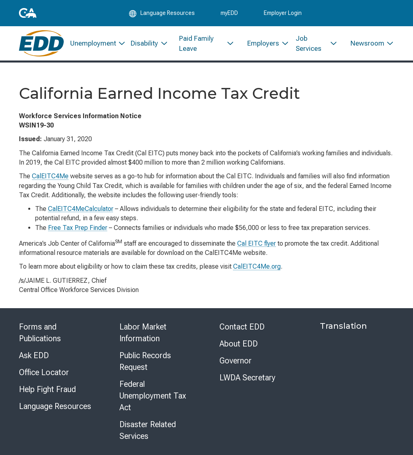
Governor (235, 360)
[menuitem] (94, 43)
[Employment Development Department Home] (41, 43)
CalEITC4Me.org (257, 266)
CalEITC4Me (50, 176)
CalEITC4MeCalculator (80, 209)
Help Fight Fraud (47, 389)
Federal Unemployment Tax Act (152, 395)
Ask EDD (34, 355)
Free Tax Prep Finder (77, 228)
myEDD (229, 13)
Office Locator (44, 372)
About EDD (238, 344)
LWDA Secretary (247, 377)
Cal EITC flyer (256, 243)
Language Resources (55, 406)
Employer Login (283, 13)
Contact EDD (242, 327)
